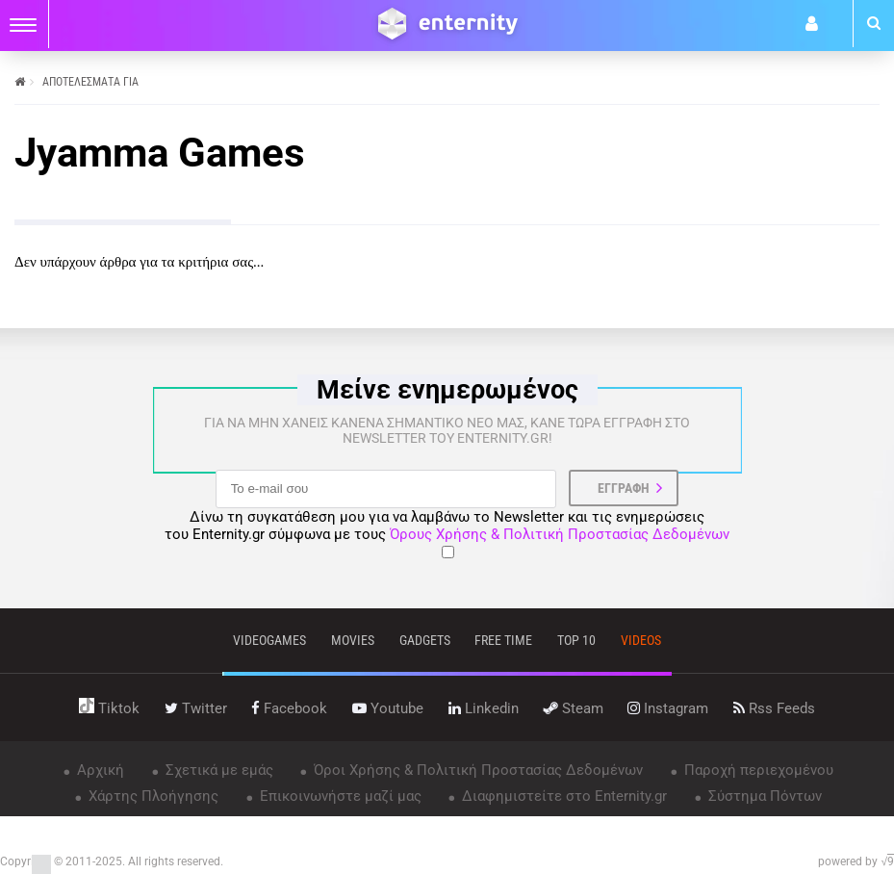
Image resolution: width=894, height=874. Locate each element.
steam (573, 708)
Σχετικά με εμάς (217, 770)
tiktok (109, 708)
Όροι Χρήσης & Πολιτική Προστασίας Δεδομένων (476, 770)
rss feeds (774, 708)
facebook (289, 708)
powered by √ (856, 861)
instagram (667, 708)
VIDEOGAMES (269, 640)
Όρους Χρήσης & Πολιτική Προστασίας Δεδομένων (559, 534)
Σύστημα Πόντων (763, 796)
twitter (196, 708)
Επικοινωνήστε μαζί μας (338, 796)
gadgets (424, 640)
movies (352, 640)
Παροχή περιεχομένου (756, 770)
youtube (387, 708)
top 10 (576, 640)
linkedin (483, 708)
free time (503, 640)
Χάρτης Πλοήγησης (151, 796)
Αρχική (98, 770)
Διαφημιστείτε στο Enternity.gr (562, 796)
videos (641, 640)
